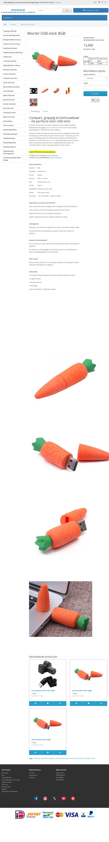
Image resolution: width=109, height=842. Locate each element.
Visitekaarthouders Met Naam (13, 53)
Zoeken (13, 24)
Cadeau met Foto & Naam (11, 44)
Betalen (4, 789)
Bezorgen (5, 773)
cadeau (57, 758)
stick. (76, 758)
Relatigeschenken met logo (12, 40)
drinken (88, 758)
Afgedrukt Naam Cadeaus (11, 65)
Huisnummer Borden (10, 48)
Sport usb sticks (8, 108)
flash (66, 758)
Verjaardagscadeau (9, 143)
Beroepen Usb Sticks (10, 70)
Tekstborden (7, 57)
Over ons (5, 784)
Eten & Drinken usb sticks (11, 87)
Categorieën (7, 18)
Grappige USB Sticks (9, 31)
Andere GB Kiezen (89, 75)
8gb (80, 758)
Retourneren (33, 775)
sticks (93, 758)
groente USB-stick (51, 127)
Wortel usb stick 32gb (41, 739)
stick (42, 758)
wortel (35, 758)
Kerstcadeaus (7, 121)
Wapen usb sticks (9, 117)
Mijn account (60, 773)
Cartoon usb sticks (9, 74)
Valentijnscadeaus (9, 138)
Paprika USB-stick (52, 155)
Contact (31, 773)
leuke (46, 758)
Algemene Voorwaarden (10, 791)
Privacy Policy (6, 787)
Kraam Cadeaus (8, 125)
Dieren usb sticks (8, 83)
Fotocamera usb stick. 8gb (43, 690)
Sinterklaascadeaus (9, 147)
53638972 (58, 2)
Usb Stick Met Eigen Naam (11, 35)
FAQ (3, 775)
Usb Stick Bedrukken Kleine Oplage (12, 159)
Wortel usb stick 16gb (82, 690)
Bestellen (95, 93)
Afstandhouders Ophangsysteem (8, 152)
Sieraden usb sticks (9, 104)
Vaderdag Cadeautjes (10, 134)
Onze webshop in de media (11, 780)
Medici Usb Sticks (8, 95)
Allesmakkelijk (35, 244)
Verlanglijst (59, 777)
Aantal (86, 83)
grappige (52, 758)
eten (83, 758)
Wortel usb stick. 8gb (27, 24)
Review (45, 111)
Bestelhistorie (60, 775)
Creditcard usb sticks (10, 78)
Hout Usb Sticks (8, 91)
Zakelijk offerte (7, 782)
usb (39, 758)
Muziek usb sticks (8, 100)
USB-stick (52, 140)
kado (62, 758)
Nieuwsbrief (60, 780)
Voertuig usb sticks (9, 113)
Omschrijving (35, 111)
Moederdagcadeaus (10, 130)
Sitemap (31, 777)
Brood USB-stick (56, 158)
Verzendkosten (7, 777)
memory (71, 758)
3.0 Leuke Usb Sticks (9, 61)
